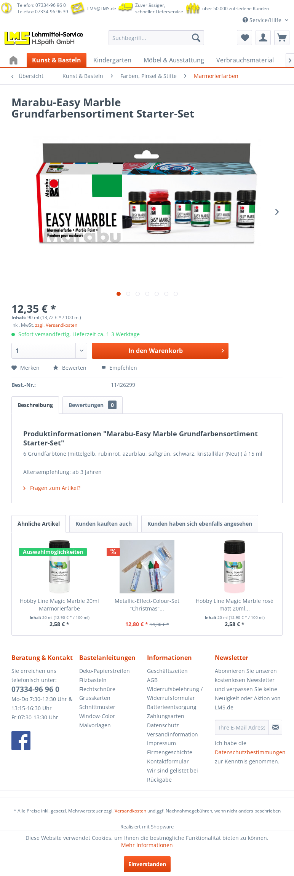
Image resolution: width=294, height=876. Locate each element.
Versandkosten (130, 811)
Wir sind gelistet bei (172, 770)
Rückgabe (159, 779)
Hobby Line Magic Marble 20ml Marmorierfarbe (59, 604)
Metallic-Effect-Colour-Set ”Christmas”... (147, 604)
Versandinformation (172, 734)
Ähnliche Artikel (39, 523)
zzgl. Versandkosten (56, 325)
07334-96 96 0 (35, 689)
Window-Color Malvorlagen (97, 720)
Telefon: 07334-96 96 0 (41, 5)
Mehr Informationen (147, 845)
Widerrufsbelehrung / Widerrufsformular (175, 693)
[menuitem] (156, 37)
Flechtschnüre (97, 689)
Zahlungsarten (165, 716)
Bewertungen (93, 405)
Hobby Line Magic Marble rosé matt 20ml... (234, 604)
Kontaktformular (168, 761)
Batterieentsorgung (172, 707)
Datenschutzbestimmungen (250, 752)
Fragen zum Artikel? (51, 487)
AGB (152, 680)
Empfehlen (119, 367)
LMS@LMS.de (101, 8)
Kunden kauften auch (103, 523)
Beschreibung (35, 405)
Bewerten (70, 367)
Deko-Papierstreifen (104, 670)
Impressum (161, 743)
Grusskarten (94, 697)
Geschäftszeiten (167, 670)
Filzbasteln (93, 680)
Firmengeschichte (169, 752)
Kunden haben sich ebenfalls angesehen (199, 523)
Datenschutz (163, 725)
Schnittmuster (97, 707)
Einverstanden (147, 864)
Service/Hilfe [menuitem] (263, 20)
